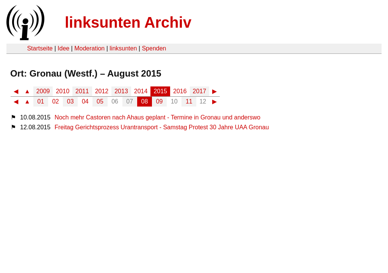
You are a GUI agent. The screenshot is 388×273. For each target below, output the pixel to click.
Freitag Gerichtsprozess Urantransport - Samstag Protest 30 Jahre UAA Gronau (162, 127)
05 (100, 101)
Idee (63, 48)
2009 (43, 91)
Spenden (154, 48)
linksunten (123, 48)
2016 (180, 91)
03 (70, 101)
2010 (62, 91)
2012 (102, 91)
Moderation (89, 48)
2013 (121, 91)
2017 (200, 91)
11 (189, 101)
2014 (141, 91)
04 (85, 101)
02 (55, 101)
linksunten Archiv (128, 22)
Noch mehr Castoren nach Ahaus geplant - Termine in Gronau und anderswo (157, 117)
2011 (82, 91)
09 (159, 101)
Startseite (40, 48)
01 (41, 101)
